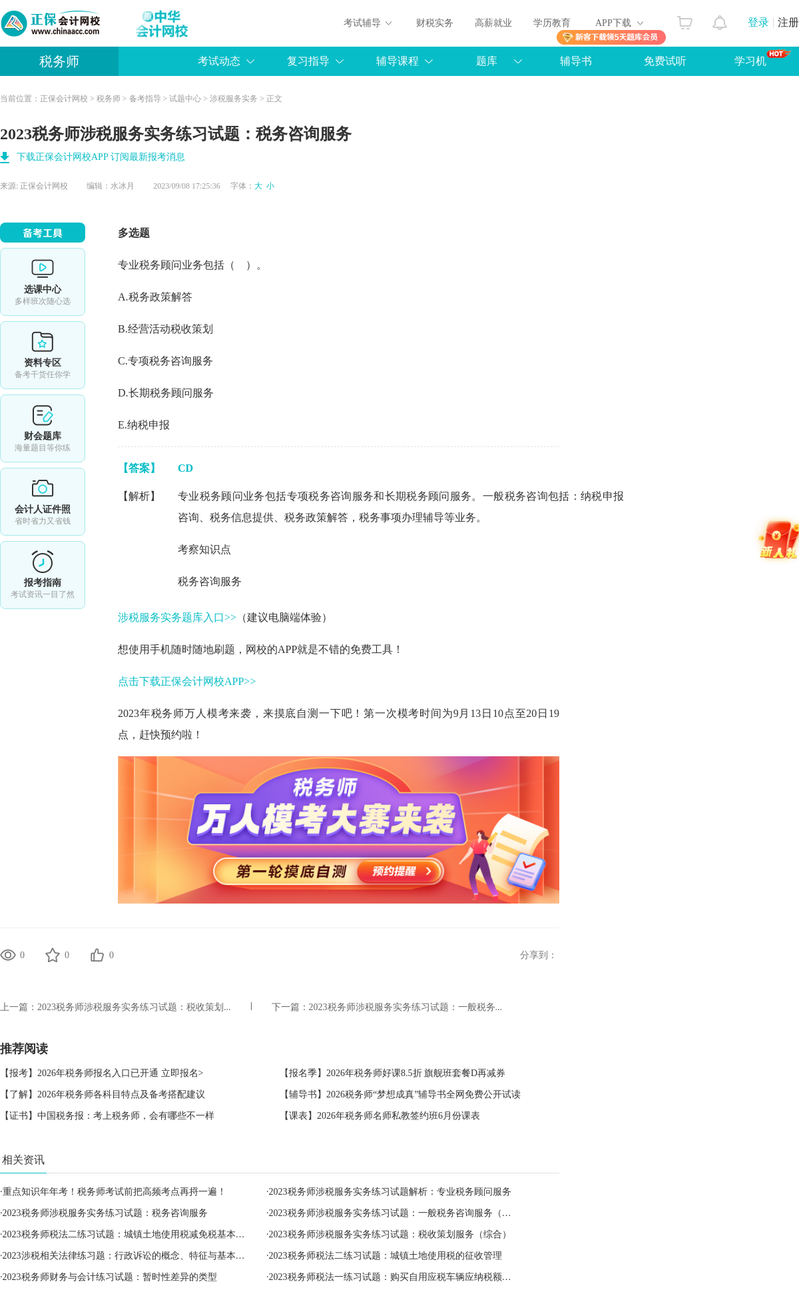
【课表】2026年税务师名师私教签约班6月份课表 (380, 1116)
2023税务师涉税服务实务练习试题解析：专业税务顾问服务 (390, 1192)
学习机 (762, 58)
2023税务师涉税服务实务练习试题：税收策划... (134, 1007)
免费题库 (43, 428)
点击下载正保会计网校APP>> (187, 681)
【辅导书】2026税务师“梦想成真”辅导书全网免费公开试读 (400, 1094)
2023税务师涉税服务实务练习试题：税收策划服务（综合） (390, 1234)
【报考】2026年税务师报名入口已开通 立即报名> (101, 1073)
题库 (486, 61)
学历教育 (552, 23)
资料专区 (43, 355)
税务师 (59, 61)
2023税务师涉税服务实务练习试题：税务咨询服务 (105, 1213)
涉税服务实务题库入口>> (177, 617)
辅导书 (576, 61)
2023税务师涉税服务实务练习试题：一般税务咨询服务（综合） (399, 1213)
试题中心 (185, 98)
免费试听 (665, 61)
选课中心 (43, 282)
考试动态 (219, 61)
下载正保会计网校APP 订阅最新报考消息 (101, 157)
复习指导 (308, 61)
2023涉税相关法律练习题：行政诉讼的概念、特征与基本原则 (128, 1256)
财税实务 (434, 23)
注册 (788, 22)
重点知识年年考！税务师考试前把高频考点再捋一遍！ (114, 1192)
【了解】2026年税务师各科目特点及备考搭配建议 (102, 1094)
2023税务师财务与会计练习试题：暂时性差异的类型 (110, 1277)
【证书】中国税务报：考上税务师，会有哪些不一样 (107, 1116)
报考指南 (43, 575)
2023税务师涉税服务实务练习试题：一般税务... (406, 1007)
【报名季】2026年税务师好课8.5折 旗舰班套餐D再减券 (392, 1073)
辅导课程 (397, 61)
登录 (758, 22)
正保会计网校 (64, 98)
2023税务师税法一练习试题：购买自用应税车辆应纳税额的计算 (399, 1277)
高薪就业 (493, 23)
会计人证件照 (43, 501)
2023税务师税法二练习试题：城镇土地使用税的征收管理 (385, 1256)
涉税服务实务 (234, 98)
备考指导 (145, 98)
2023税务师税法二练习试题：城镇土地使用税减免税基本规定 (128, 1234)
